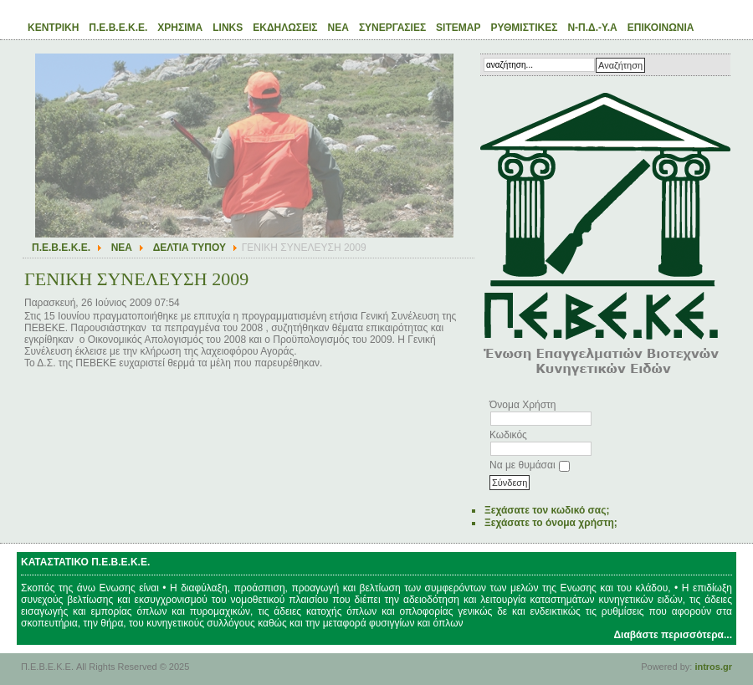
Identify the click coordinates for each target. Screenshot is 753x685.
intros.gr (713, 667)
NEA (121, 247)
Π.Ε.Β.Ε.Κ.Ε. (61, 247)
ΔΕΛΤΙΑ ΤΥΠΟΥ (189, 247)
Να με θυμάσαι (522, 465)
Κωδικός (508, 435)
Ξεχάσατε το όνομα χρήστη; (550, 523)
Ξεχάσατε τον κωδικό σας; (546, 510)
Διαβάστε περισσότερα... (672, 635)
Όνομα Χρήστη (522, 405)
